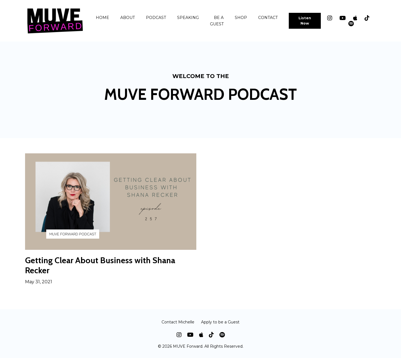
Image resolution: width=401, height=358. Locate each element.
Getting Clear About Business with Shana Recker (100, 265)
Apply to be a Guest (220, 322)
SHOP (241, 17)
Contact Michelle (178, 322)
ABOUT (127, 17)
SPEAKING (188, 17)
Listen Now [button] (305, 20)
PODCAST (156, 17)
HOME (102, 17)
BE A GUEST (217, 20)
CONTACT (268, 17)
